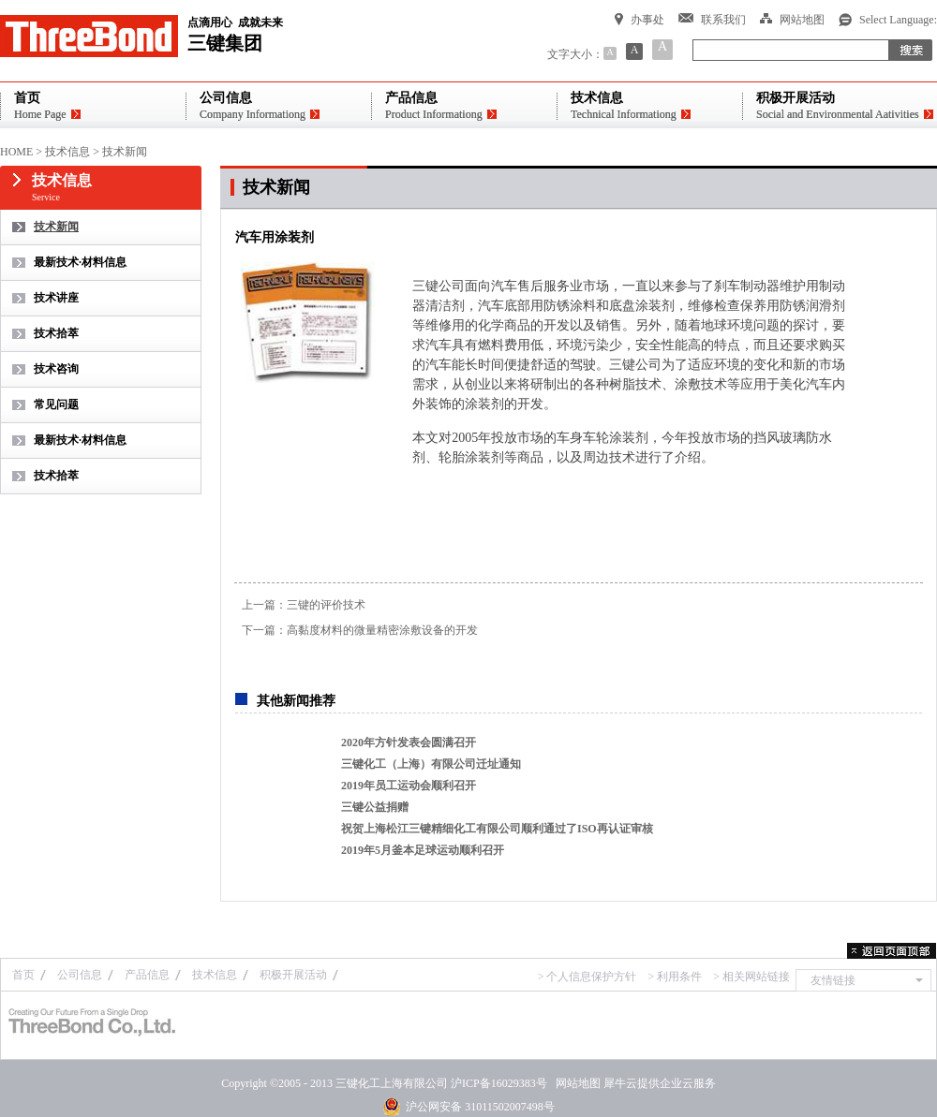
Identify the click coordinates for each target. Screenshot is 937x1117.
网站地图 (575, 1083)
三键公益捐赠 (375, 807)
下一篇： (360, 630)
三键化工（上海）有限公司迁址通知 (431, 764)
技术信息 (67, 151)
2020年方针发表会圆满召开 (408, 742)
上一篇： (303, 604)
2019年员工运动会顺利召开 (408, 785)
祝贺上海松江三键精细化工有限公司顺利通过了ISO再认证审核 (497, 828)
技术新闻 (124, 151)
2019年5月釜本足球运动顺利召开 (422, 850)
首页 (23, 974)
